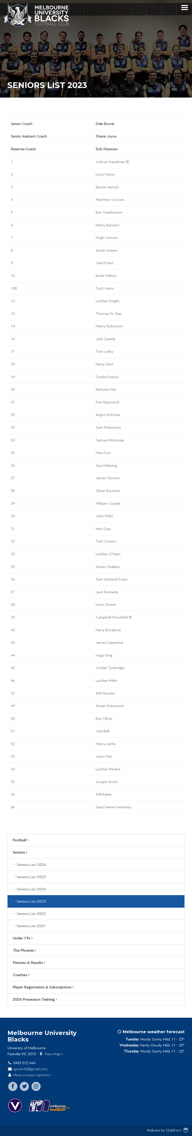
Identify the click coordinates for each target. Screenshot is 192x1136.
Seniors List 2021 (31, 926)
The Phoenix (24, 950)
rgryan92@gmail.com (30, 1069)
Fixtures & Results (29, 962)
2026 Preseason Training (35, 999)
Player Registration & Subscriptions (43, 987)
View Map (53, 1054)
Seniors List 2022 (31, 913)
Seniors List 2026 (31, 864)
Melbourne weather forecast (151, 1031)
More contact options (32, 1075)
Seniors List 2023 (31, 901)
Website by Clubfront (164, 1130)
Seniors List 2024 (31, 889)
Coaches (21, 975)
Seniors (20, 852)
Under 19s (23, 938)
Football (20, 840)
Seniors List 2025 (31, 877)
